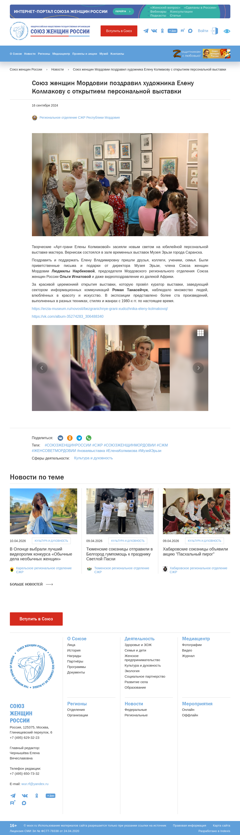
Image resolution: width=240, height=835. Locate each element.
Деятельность (140, 639)
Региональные (136, 715)
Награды (74, 656)
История (74, 650)
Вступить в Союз (119, 30)
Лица (71, 645)
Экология (132, 671)
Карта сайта (221, 825)
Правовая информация (189, 825)
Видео (187, 650)
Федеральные (136, 710)
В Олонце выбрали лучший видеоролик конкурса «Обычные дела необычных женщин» (41, 554)
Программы (76, 667)
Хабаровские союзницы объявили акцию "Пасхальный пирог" (195, 551)
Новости (30, 54)
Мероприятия (197, 704)
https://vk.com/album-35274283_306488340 (68, 316)
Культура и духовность (93, 458)
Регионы (44, 54)
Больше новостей (31, 584)
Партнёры (75, 661)
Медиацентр (61, 54)
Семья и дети (135, 650)
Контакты (117, 54)
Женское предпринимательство (142, 658)
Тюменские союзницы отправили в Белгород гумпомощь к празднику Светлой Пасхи (119, 554)
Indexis (225, 831)
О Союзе (16, 54)
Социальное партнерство (145, 676)
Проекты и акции (84, 54)
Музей (103, 54)
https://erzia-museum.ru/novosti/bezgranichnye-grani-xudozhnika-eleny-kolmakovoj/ (100, 309)
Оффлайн (190, 715)
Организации (77, 715)
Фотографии (192, 645)
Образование (135, 687)
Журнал (188, 656)
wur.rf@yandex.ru (34, 784)
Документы (76, 672)
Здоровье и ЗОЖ (138, 645)
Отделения (76, 710)
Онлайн (188, 710)
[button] (42, 367)
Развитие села (136, 682)
